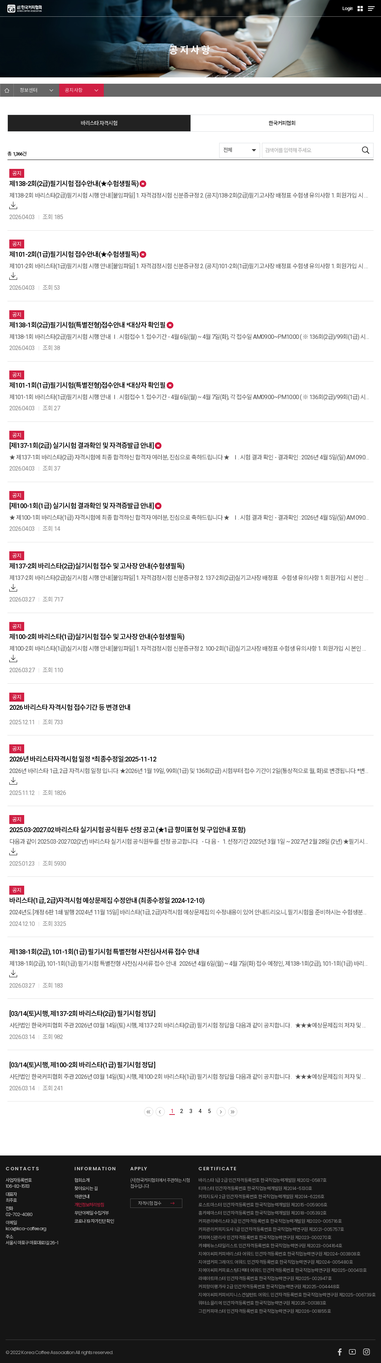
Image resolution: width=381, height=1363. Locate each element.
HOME (7, 90)
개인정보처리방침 (89, 1205)
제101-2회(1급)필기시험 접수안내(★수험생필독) (73, 254)
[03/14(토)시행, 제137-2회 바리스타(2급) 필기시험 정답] (82, 1013)
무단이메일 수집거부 (91, 1213)
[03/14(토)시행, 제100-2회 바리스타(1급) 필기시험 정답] (82, 1065)
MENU (371, 8)
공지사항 (74, 90)
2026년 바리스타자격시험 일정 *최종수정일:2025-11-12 (82, 759)
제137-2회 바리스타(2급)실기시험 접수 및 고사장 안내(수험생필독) (96, 566)
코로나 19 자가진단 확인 (94, 1221)
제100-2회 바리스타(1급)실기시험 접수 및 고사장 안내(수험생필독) (96, 637)
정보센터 (29, 90)
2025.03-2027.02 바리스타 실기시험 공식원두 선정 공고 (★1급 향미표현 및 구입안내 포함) (127, 830)
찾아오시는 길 (85, 1188)
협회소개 (81, 1180)
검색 (365, 150)
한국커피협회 (282, 123)
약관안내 (81, 1196)
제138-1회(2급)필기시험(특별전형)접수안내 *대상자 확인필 (87, 325)
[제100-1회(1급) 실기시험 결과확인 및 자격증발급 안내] (81, 506)
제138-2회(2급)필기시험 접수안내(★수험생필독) (73, 183)
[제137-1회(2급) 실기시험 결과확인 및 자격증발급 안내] (81, 445)
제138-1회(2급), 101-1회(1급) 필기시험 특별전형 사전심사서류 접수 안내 (104, 952)
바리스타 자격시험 (99, 123)
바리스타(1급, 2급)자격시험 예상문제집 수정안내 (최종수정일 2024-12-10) (106, 900)
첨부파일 (13, 205)
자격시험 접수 (149, 1203)
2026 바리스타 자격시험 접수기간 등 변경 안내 (70, 707)
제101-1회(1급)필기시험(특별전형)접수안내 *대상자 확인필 (87, 385)
